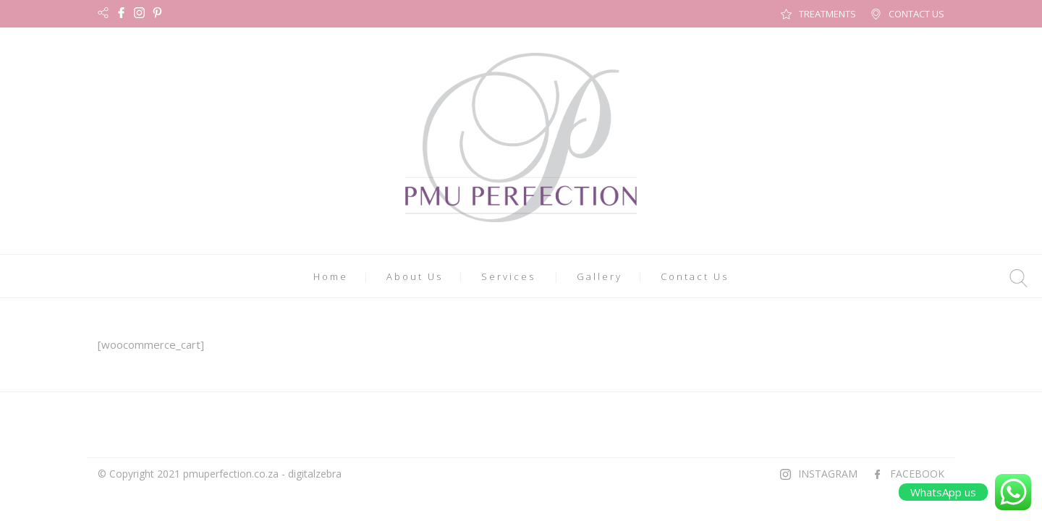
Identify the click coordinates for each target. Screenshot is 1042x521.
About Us (414, 276)
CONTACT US (916, 13)
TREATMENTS (827, 13)
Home (330, 276)
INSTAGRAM (827, 473)
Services (508, 276)
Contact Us (695, 276)
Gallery (599, 276)
